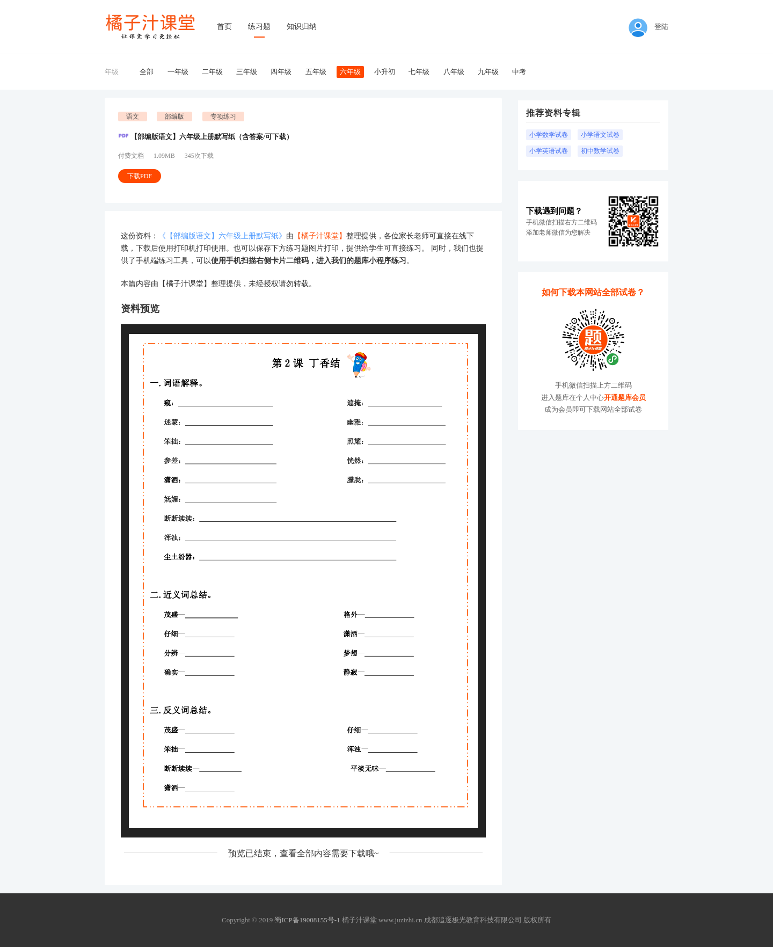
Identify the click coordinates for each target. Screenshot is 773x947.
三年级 (246, 72)
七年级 (419, 72)
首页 (224, 27)
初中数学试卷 (600, 151)
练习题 (259, 27)
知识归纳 (302, 27)
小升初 (384, 72)
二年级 (212, 72)
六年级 (350, 72)
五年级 (315, 72)
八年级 (453, 72)
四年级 (281, 72)
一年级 (177, 72)
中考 (519, 72)
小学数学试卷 (548, 135)
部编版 (174, 116)
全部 (147, 72)
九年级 (488, 72)
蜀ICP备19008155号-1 (307, 920)
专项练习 (223, 116)
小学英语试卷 (548, 151)
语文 (132, 116)
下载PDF (139, 176)
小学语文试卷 (600, 135)
